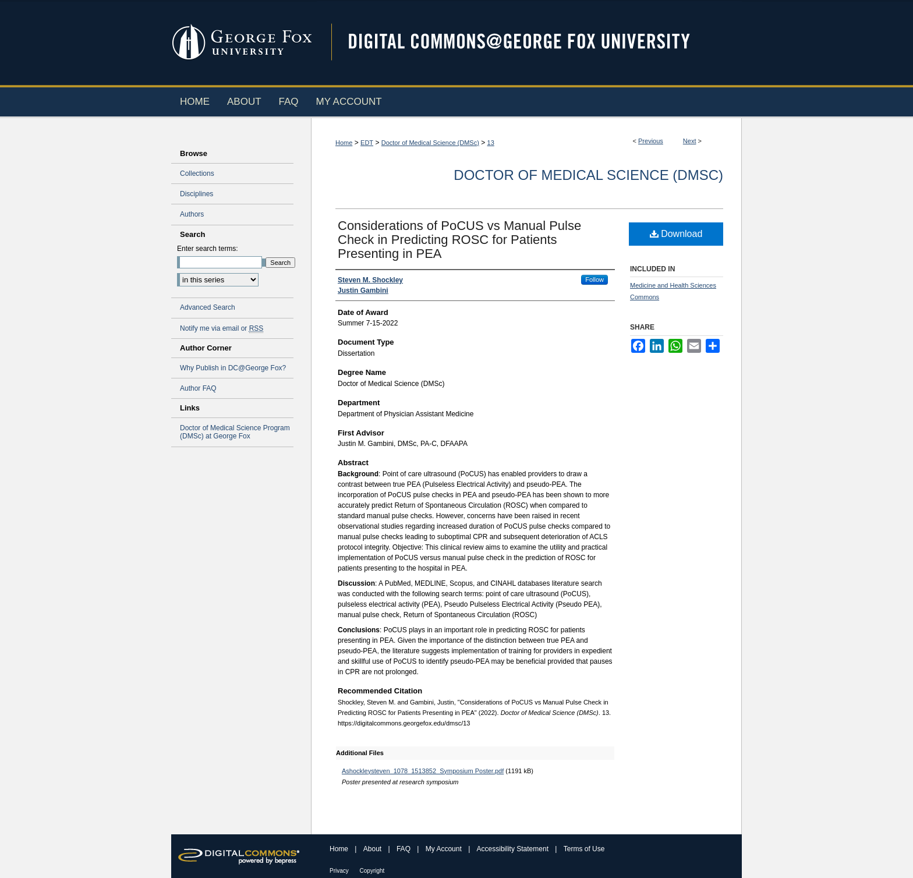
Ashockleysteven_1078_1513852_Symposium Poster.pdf (423, 770)
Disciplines (196, 194)
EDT (366, 142)
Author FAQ (198, 388)
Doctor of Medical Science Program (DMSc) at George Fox (235, 432)
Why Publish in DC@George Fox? (233, 368)
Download (676, 234)
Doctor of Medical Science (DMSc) (430, 142)
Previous (650, 140)
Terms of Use (584, 849)
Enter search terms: (207, 249)
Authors (192, 214)
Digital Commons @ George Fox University (529, 42)
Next (689, 140)
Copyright (372, 871)
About (373, 849)
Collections (197, 173)
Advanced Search (207, 307)
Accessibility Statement (514, 849)
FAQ (404, 849)
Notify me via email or (221, 328)
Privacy (340, 871)
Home (343, 142)
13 (490, 142)
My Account (444, 849)
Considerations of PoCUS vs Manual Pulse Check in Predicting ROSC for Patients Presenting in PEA (459, 239)
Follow (594, 279)
